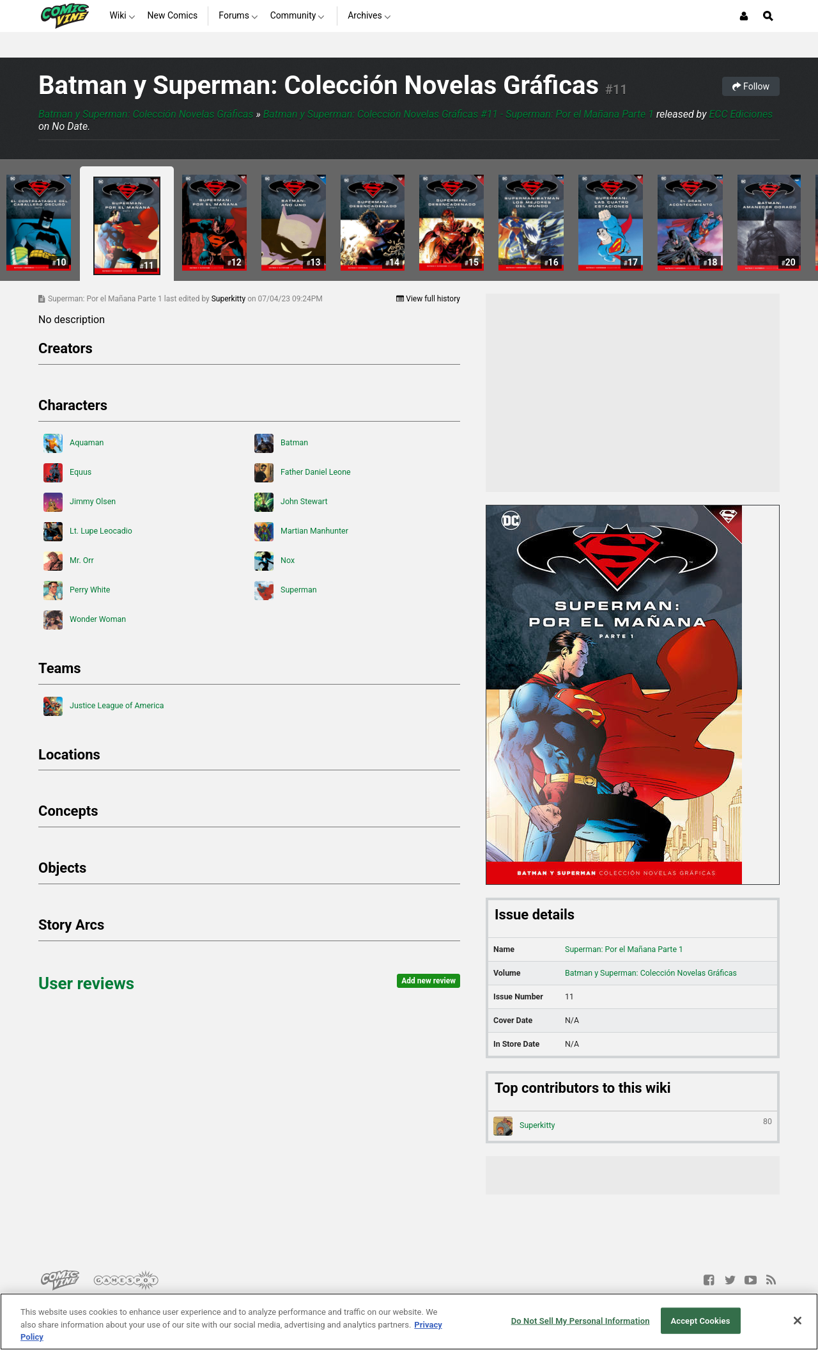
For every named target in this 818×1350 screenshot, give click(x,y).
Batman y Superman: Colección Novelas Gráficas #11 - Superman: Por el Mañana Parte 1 (458, 114)
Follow (750, 86)
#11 (616, 89)
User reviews (86, 983)
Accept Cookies (700, 1320)
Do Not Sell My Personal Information (580, 1320)
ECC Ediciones (741, 114)
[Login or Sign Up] (744, 16)
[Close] (797, 1320)
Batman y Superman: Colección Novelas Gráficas (318, 85)
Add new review (428, 980)
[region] (409, 1321)
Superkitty (229, 298)
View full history (428, 298)
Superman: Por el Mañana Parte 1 (624, 949)
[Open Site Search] (768, 16)
